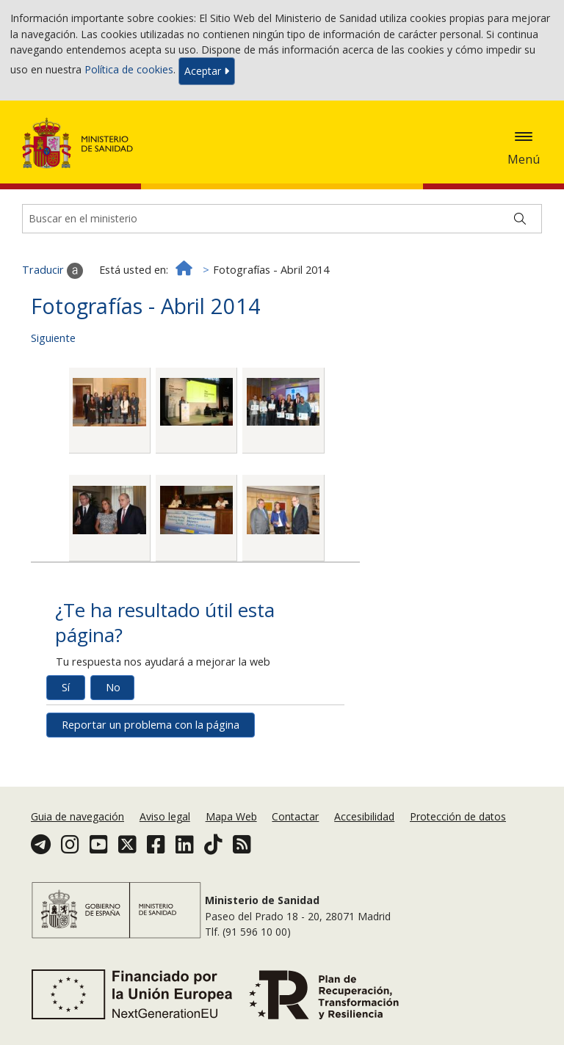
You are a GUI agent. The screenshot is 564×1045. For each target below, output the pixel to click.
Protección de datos (458, 816)
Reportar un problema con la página (150, 725)
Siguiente (53, 338)
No (113, 687)
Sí (66, 687)
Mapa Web (231, 816)
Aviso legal (165, 816)
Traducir (52, 271)
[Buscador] (282, 218)
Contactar (295, 816)
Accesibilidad (364, 816)
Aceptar (206, 71)
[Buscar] (520, 218)
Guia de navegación (77, 816)
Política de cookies (128, 70)
